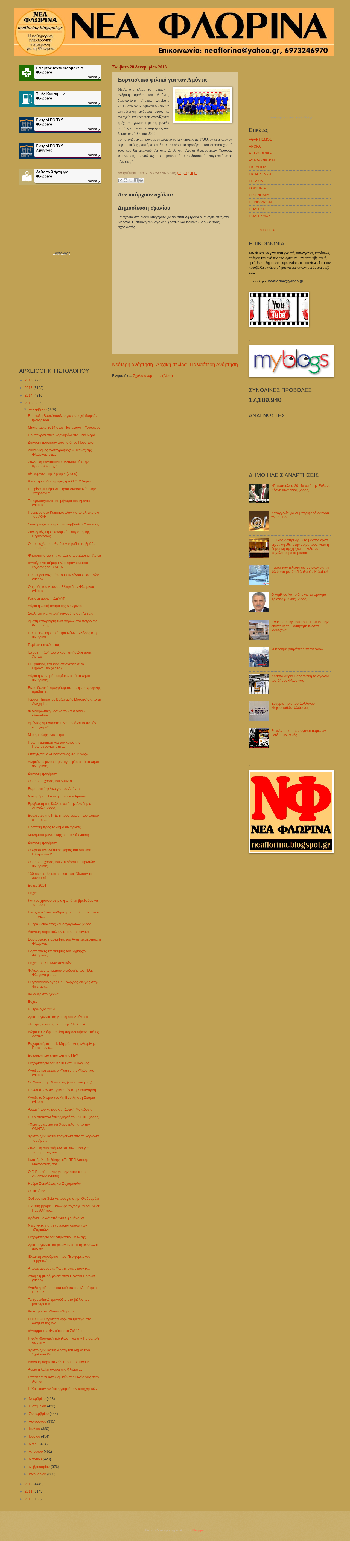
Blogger (198, 1530)
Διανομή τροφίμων (42, 773)
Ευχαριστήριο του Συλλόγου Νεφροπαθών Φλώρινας (293, 705)
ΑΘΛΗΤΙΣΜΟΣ (260, 139)
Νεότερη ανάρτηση (132, 364)
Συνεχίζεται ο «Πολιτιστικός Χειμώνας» (58, 754)
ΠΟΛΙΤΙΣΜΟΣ (259, 216)
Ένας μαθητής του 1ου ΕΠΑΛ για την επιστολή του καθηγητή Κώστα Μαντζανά (300, 626)
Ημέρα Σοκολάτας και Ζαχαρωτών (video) (60, 924)
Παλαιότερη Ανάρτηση (214, 364)
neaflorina (267, 230)
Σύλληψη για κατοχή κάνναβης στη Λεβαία (60, 613)
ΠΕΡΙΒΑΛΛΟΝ (260, 202)
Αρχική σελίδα (171, 364)
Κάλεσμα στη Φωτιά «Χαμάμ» (51, 1311)
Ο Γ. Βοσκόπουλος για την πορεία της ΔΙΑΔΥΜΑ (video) (57, 1174)
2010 (29, 1499)
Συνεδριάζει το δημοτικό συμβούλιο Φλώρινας (63, 524)
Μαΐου (34, 1444)
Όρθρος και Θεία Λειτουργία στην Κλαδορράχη (64, 1198)
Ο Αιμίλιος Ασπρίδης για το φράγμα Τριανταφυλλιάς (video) (298, 596)
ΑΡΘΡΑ (255, 146)
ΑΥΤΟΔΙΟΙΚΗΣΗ (262, 160)
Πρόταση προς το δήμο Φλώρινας (54, 827)
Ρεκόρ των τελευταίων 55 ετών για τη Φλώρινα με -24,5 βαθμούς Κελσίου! (300, 569)
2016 (29, 380)
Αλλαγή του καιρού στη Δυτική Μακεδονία (60, 1109)
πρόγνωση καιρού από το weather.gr (290, 117)
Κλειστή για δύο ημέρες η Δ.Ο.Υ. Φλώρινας (61, 481)
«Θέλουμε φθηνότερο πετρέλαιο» (297, 649)
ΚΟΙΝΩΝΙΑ (257, 188)
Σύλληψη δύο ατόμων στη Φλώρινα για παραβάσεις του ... (58, 1150)
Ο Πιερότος (36, 1191)
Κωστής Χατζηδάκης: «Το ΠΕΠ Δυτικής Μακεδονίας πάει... (58, 1162)
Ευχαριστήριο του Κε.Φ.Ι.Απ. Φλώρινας (58, 1063)
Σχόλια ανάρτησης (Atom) (153, 376)
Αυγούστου (38, 1421)
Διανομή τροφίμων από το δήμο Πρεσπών (61, 442)
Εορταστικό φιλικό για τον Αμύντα (54, 789)
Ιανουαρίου (38, 1474)
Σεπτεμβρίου (39, 1414)
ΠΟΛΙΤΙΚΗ (257, 209)
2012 (29, 1484)
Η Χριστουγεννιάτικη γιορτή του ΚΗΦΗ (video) (64, 1117)
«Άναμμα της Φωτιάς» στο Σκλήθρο (55, 1331)
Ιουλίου (35, 1429)
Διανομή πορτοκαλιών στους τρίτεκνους (58, 932)
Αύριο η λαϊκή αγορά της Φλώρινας (55, 606)
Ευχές (32, 893)
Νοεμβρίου (37, 1399)
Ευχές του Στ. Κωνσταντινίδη (50, 963)
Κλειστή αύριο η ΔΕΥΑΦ (46, 598)
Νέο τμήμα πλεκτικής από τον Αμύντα (57, 796)
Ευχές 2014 (37, 885)
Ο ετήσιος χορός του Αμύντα (50, 781)
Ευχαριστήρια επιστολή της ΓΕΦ (53, 1055)
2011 (29, 1491)
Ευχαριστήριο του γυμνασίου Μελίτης (57, 1237)
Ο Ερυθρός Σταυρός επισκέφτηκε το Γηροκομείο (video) (56, 666)
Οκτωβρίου (38, 1406)
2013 (29, 403)
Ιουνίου (35, 1436)
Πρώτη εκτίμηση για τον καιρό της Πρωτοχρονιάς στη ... (54, 744)
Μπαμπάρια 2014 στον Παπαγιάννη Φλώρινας (64, 427)
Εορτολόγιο (61, 253)
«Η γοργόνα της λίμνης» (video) (52, 474)
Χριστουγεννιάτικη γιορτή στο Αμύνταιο (58, 1017)
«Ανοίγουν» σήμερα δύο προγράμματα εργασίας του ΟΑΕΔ (58, 565)
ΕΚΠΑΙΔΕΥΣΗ (260, 174)
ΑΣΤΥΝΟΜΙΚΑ (260, 153)
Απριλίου (36, 1451)
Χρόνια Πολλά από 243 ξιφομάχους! (56, 1218)
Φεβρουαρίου (40, 1467)
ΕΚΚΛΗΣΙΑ (257, 167)
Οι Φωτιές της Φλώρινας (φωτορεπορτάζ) (60, 1082)
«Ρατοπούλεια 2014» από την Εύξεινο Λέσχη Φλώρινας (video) (300, 488)
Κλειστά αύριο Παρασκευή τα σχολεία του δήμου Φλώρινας (300, 678)
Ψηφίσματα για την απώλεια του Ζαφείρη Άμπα (64, 555)
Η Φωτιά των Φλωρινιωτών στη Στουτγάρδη (62, 1090)
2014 (29, 395)
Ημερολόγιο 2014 (41, 1009)
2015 (29, 388)
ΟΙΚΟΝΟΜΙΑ (259, 195)
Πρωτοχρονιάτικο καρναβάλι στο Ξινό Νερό (61, 435)
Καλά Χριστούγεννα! (43, 994)
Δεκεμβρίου (38, 409)
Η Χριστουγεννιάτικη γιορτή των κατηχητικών (62, 1389)
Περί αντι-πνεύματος (44, 645)
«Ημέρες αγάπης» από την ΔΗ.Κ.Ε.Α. (57, 1024)
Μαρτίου (36, 1459)
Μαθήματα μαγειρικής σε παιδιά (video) (58, 835)
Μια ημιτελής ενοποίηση (46, 735)
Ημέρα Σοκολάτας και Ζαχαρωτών (54, 1183)
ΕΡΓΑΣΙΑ (256, 181)
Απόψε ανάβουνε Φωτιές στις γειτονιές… (59, 1268)
